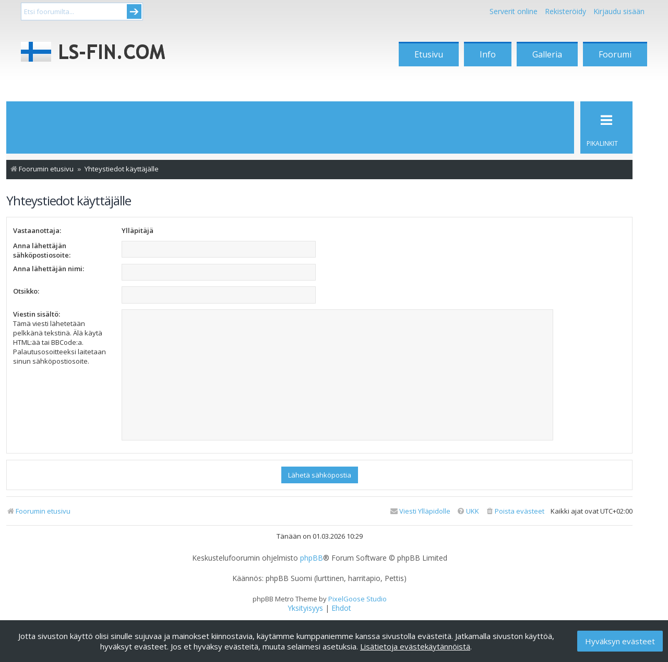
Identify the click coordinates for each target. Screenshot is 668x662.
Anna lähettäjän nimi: (48, 268)
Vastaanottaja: (37, 230)
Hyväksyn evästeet (620, 641)
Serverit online (514, 11)
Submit (134, 11)
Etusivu (428, 54)
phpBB (311, 558)
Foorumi (615, 54)
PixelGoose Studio (357, 598)
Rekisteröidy (565, 11)
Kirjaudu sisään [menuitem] (619, 11)
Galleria (547, 54)
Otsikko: (26, 291)
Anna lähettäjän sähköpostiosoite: (41, 250)
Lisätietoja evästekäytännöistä (415, 646)
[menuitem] (514, 511)
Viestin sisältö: (36, 314)
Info (488, 54)
